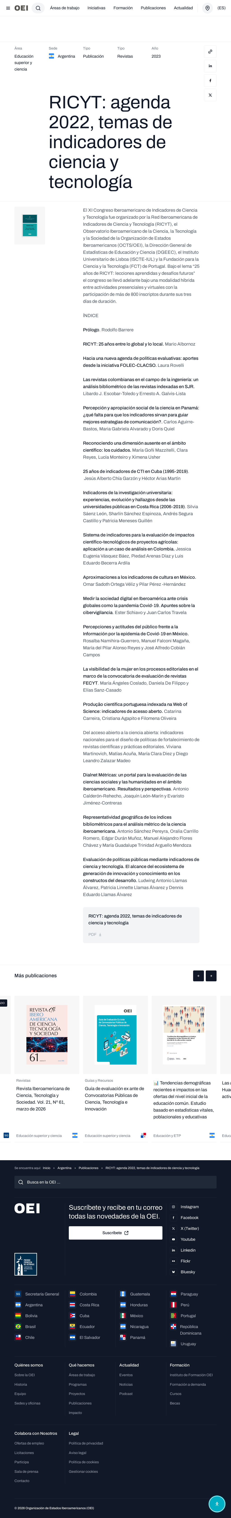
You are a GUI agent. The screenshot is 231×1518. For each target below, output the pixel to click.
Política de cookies (84, 1462)
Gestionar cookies (83, 1471)
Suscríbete (115, 1233)
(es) (221, 8)
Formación (123, 8)
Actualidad (183, 8)
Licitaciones (24, 1453)
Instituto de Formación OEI (191, 1375)
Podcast (126, 1394)
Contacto (21, 1481)
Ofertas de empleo (29, 1443)
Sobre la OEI (24, 1375)
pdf (95, 934)
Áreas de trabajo (64, 8)
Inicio (46, 1168)
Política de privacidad (86, 1443)
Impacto (75, 1413)
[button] (198, 975)
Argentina (65, 1168)
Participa (21, 1462)
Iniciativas (96, 8)
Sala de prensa (26, 1471)
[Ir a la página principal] (21, 8)
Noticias (126, 1384)
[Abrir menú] (8, 8)
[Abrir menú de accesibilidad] (217, 1504)
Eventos (126, 1375)
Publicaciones (153, 8)
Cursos (175, 1394)
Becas (175, 1403)
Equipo (20, 1394)
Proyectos (77, 1394)
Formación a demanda (188, 1384)
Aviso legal (77, 1453)
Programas (78, 1384)
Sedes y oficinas (27, 1403)
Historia (20, 1384)
